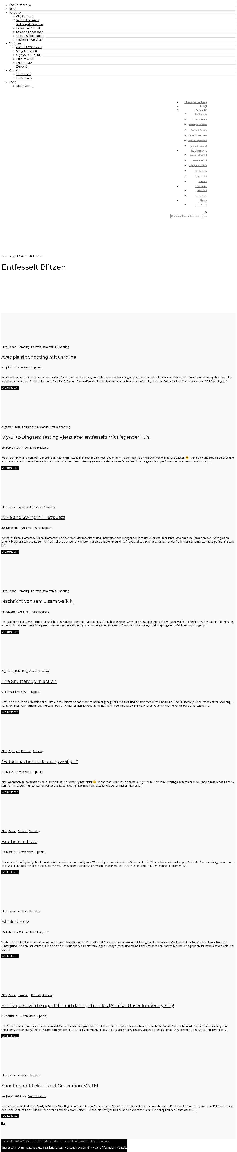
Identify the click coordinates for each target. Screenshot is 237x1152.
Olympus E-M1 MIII (29, 55)
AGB (21, 1147)
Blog (12, 8)
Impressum (8, 1147)
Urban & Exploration (30, 35)
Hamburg (24, 347)
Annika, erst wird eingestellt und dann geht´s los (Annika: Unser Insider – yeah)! (87, 1005)
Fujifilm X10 (24, 62)
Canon (12, 347)
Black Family (15, 921)
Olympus (42, 427)
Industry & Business (29, 24)
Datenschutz (34, 1147)
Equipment (17, 43)
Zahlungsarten (54, 1147)
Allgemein (7, 427)
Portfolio (15, 12)
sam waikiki (49, 347)
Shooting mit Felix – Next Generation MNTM (49, 1085)
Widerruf (83, 1147)
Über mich (23, 74)
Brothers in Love (19, 841)
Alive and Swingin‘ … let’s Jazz (33, 517)
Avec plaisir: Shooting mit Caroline (38, 357)
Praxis (54, 427)
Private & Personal (29, 39)
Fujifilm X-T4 (24, 59)
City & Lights (24, 16)
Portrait (36, 347)
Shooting (63, 347)
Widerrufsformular (102, 1147)
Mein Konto (24, 86)
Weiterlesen (10, 387)
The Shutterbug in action (29, 681)
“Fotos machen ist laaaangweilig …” (39, 761)
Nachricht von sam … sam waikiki (37, 601)
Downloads (24, 78)
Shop (12, 82)
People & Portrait (28, 28)
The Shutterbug (20, 5)
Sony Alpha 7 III (27, 51)
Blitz (4, 347)
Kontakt (14, 70)
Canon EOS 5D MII (29, 47)
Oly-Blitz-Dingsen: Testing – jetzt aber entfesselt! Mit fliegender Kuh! (75, 437)
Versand (70, 1147)
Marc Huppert (32, 367)
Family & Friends (27, 20)
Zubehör (22, 66)
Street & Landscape (30, 32)
